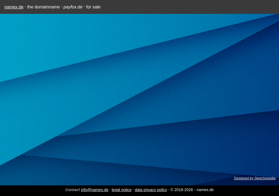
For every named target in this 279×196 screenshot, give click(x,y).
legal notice (122, 190)
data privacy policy (151, 190)
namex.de (13, 7)
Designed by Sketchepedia (254, 178)
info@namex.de (94, 190)
